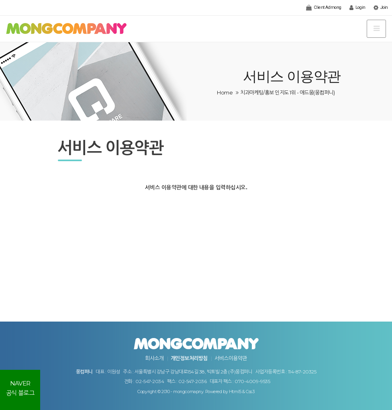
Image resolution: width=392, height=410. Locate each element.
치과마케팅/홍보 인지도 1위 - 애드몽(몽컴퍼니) (287, 92)
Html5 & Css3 (242, 391)
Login (357, 7)
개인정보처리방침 (189, 358)
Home (225, 92)
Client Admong (323, 7)
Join (381, 7)
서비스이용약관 (230, 358)
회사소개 (154, 358)
